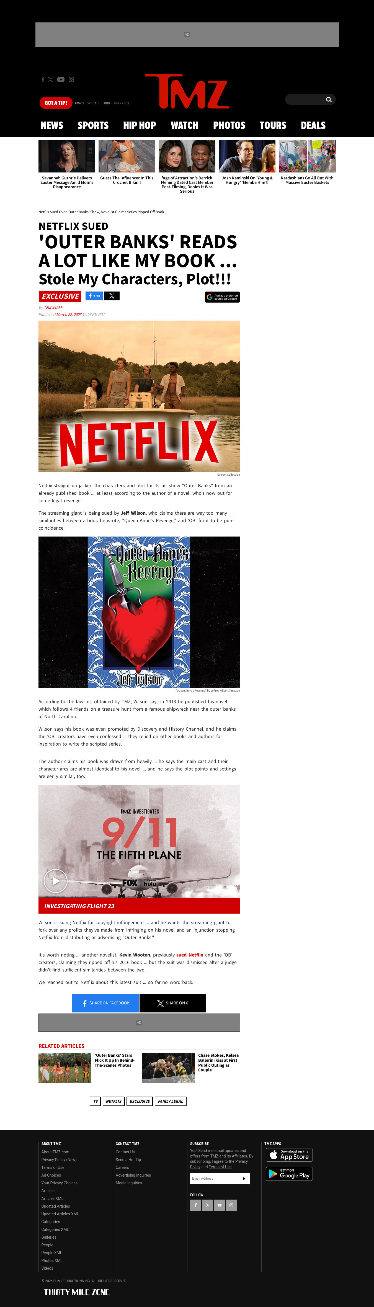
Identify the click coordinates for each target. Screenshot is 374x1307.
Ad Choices (51, 1175)
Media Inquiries (129, 1183)
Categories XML (55, 1229)
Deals (313, 126)
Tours (273, 126)
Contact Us (125, 1152)
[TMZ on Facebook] (43, 79)
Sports (93, 126)
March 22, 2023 (69, 314)
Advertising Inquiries (133, 1175)
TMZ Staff (53, 307)
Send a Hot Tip (128, 1160)
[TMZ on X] (51, 79)
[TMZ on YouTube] (219, 1205)
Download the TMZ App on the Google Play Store (289, 1174)
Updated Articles (56, 1206)
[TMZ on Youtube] (61, 79)
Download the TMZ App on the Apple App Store (289, 1155)
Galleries (49, 1237)
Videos (47, 1268)
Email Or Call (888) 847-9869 (102, 103)
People (47, 1245)
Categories (51, 1222)
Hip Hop (139, 126)
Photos (229, 126)
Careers (122, 1167)
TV (95, 1101)
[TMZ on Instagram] (71, 79)
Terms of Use (53, 1167)
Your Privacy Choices (60, 1183)
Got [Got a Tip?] (56, 103)
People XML (52, 1253)
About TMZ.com (55, 1152)
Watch (184, 126)
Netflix (113, 1101)
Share (105, 1003)
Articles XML (53, 1198)
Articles (48, 1191)
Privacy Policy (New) (59, 1160)
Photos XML (52, 1260)
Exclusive (139, 1101)
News (52, 126)
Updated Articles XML (60, 1214)
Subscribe (244, 1178)
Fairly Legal (170, 1101)
